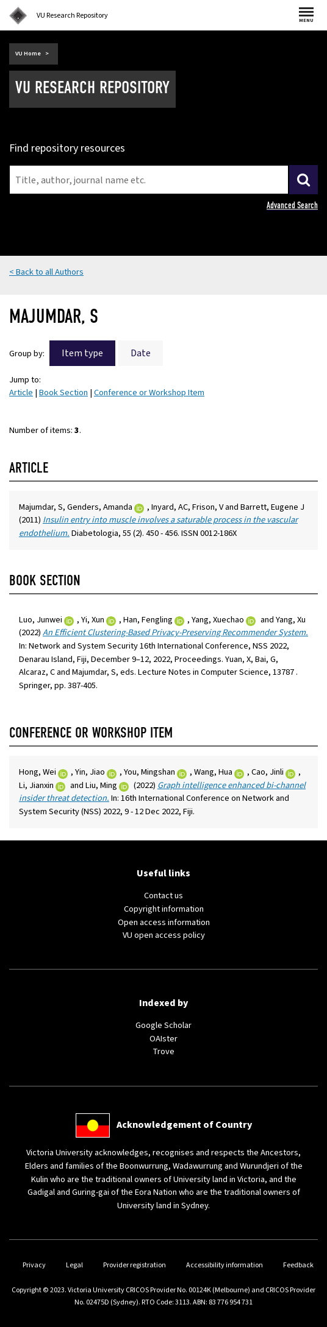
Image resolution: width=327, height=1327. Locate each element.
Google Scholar (163, 1025)
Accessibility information (224, 1265)
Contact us (163, 895)
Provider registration (134, 1265)
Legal (74, 1265)
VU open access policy (164, 935)
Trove (163, 1051)
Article (21, 392)
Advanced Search (292, 205)
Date (141, 353)
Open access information (164, 922)
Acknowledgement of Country (184, 1125)
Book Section (63, 392)
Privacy (34, 1265)
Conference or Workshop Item (149, 392)
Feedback (298, 1265)
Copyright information (164, 909)
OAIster (163, 1038)
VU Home (28, 53)
